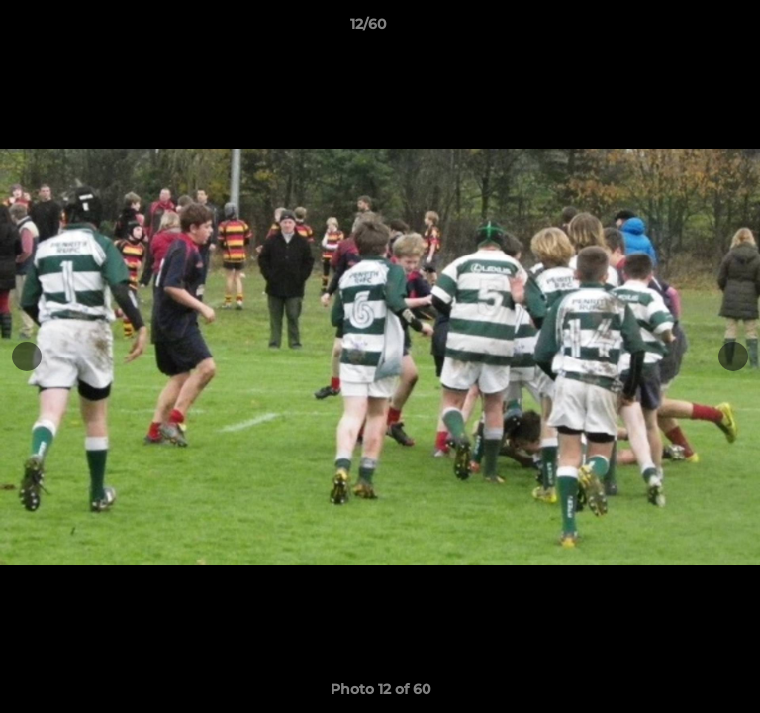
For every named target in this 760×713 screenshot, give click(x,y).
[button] (689, 29)
